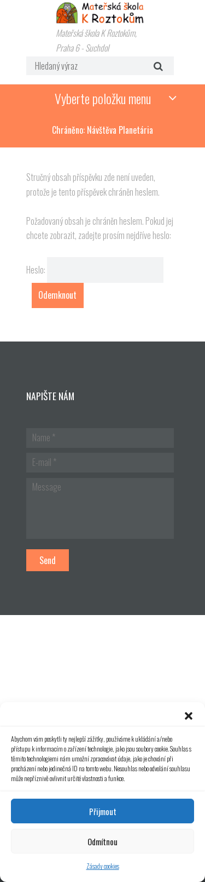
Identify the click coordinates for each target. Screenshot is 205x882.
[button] (188, 715)
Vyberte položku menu (103, 98)
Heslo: (95, 269)
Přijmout (102, 811)
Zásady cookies (102, 865)
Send (47, 560)
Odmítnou (102, 841)
